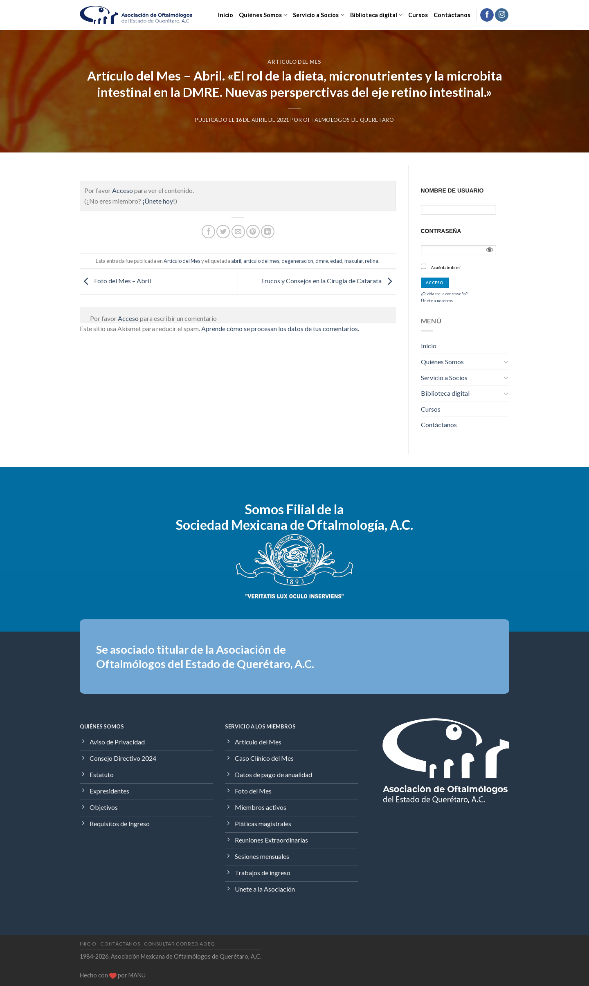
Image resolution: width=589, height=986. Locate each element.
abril (236, 261)
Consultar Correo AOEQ (179, 944)
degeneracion (297, 261)
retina (371, 261)
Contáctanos (452, 14)
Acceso (122, 190)
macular (353, 261)
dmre (321, 261)
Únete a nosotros (437, 300)
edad (336, 261)
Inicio (225, 14)
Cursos (418, 14)
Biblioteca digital (376, 15)
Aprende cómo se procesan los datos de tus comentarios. (280, 328)
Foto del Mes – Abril (115, 281)
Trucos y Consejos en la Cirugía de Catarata (328, 281)
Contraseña (441, 231)
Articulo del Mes (294, 61)
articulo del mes (261, 261)
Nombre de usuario (452, 190)
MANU (137, 975)
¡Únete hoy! (158, 201)
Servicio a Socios (318, 15)
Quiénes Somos (263, 15)
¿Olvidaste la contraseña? (444, 293)
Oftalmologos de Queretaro (348, 120)
